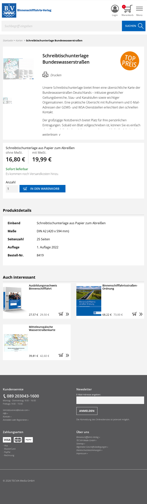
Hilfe (5, 413)
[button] (61, 315)
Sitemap (80, 443)
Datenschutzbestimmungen (88, 450)
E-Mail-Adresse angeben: (110, 398)
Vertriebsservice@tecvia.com (15, 410)
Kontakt (6, 416)
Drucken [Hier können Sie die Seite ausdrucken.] (51, 74)
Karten (19, 40)
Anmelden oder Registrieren (15, 420)
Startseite (8, 40)
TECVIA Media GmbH (85, 440)
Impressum (81, 453)
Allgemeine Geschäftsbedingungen (91, 447)
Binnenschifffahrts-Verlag (87, 437)
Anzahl (12, 186)
